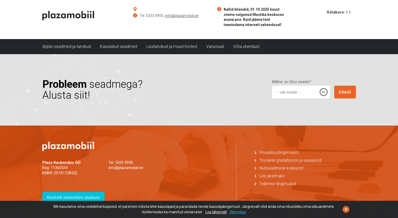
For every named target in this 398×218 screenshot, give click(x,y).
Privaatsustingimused (278, 152)
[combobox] (301, 92)
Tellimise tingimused (277, 183)
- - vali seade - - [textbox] (288, 92)
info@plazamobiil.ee (181, 16)
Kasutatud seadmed (118, 46)
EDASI (345, 92)
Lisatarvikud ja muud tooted (171, 46)
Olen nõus (237, 212)
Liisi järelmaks (272, 175)
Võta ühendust (246, 46)
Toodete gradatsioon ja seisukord (290, 160)
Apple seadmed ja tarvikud (66, 46)
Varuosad (215, 46)
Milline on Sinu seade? (291, 81)
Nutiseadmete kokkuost (281, 168)
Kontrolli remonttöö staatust (73, 197)
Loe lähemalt (216, 212)
